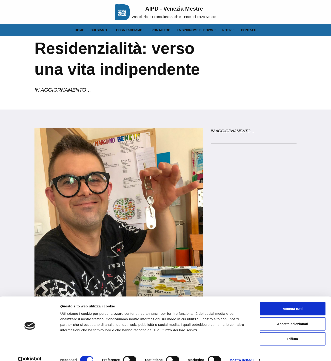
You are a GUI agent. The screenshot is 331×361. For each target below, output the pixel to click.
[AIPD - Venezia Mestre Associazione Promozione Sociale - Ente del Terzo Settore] (165, 12)
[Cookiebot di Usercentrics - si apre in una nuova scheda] (30, 352)
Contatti (249, 30)
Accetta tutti (293, 301)
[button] (108, 30)
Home (79, 30)
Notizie (229, 30)
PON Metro (160, 30)
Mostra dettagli (241, 352)
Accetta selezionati (292, 316)
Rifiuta (292, 331)
